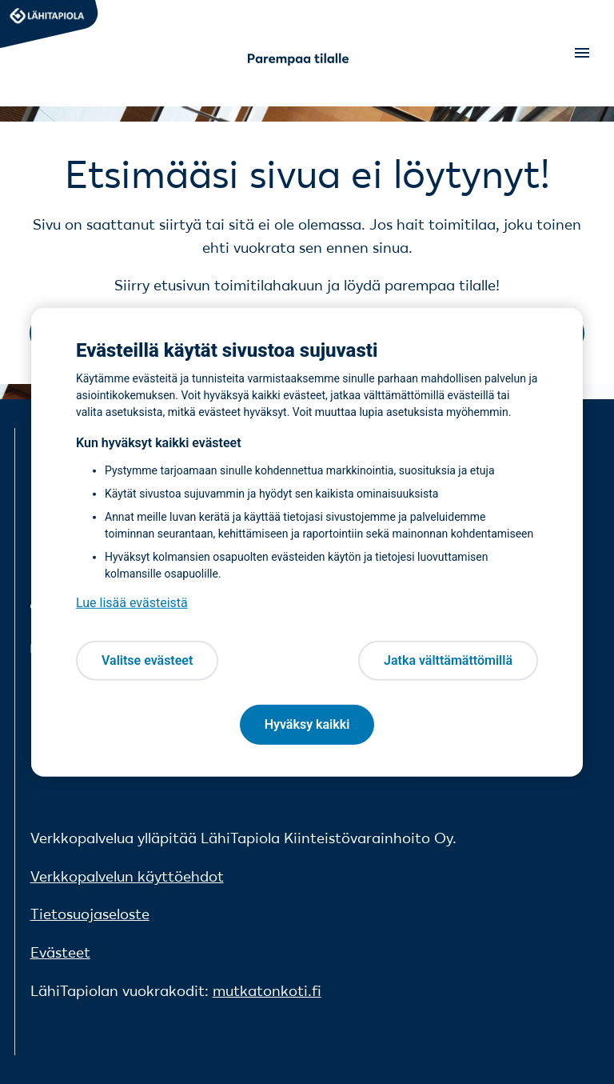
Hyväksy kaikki (307, 724)
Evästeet (60, 952)
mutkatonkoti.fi (267, 991)
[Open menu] (581, 53)
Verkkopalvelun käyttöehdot (127, 876)
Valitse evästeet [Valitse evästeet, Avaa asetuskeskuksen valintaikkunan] (147, 660)
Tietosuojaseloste (90, 914)
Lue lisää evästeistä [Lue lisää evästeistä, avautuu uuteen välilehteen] (132, 602)
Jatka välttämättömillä (448, 660)
